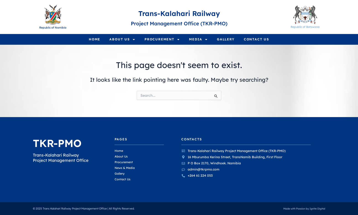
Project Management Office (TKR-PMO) (179, 22)
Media (198, 39)
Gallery (226, 39)
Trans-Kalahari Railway (179, 12)
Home (94, 39)
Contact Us (256, 39)
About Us (122, 39)
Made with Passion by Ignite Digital (302, 208)
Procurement (162, 39)
